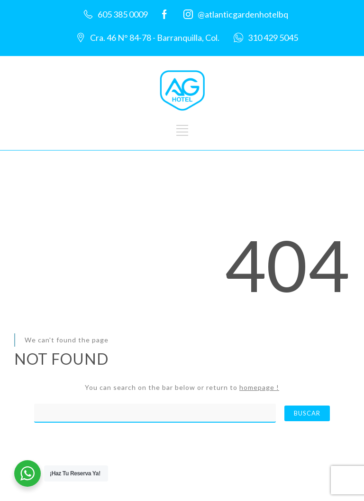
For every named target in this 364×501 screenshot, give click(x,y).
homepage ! (259, 387)
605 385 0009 (123, 14)
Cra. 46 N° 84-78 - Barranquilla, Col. (154, 37)
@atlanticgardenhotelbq (243, 14)
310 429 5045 (273, 37)
